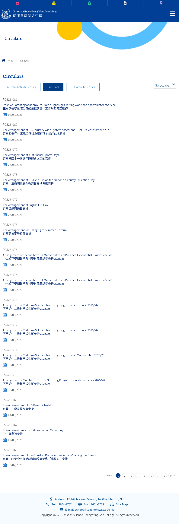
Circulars (53, 87)
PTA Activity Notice (82, 87)
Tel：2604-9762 (61, 504)
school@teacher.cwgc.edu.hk (94, 509)
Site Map (122, 504)
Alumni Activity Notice (21, 87)
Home (10, 60)
